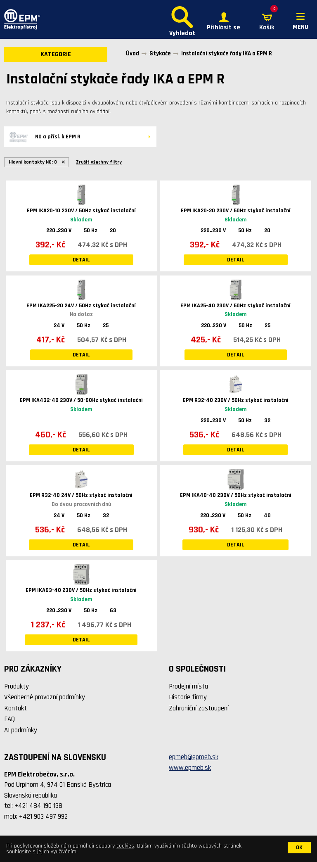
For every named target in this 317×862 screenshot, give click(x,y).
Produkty (16, 686)
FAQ (9, 719)
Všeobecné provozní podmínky (44, 697)
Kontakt (15, 708)
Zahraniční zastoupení (199, 708)
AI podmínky (20, 730)
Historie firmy (188, 697)
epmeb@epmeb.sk (193, 757)
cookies (125, 846)
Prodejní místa (188, 686)
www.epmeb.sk (190, 767)
